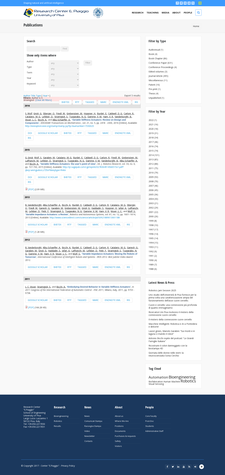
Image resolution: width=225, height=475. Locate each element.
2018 (151, 137)
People (188, 12)
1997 (151, 229)
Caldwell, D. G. (115, 113)
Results (57, 426)
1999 (151, 220)
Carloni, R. (129, 113)
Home (196, 26)
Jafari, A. (122, 208)
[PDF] (31, 189)
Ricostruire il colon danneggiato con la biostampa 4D (168, 347)
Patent (152, 84)
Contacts (88, 441)
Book (151, 54)
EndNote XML (121, 102)
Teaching (153, 12)
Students (149, 426)
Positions (119, 426)
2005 (151, 194)
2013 (151, 159)
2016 (151, 146)
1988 (151, 268)
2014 (151, 155)
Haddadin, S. (97, 208)
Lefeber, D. (47, 116)
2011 (151, 168)
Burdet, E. (102, 113)
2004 (151, 198)
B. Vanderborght (33, 204)
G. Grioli (29, 157)
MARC (103, 102)
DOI (30, 133)
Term (29, 72)
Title (33, 95)
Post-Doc (149, 421)
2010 (151, 172)
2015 (151, 150)
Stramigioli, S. (61, 116)
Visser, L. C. (31, 119)
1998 (151, 225)
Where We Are (122, 421)
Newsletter (89, 436)
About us (119, 416)
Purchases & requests (125, 436)
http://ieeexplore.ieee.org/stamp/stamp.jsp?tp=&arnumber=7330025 (59, 125)
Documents (120, 431)
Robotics (188, 381)
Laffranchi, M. (32, 160)
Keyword (31, 84)
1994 (151, 242)
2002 (151, 207)
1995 (151, 238)
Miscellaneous (156, 80)
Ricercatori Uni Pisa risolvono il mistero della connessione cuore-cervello (171, 313)
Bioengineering (182, 377)
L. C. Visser (30, 286)
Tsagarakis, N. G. (77, 116)
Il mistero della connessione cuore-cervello (170, 319)
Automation (158, 377)
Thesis (152, 93)
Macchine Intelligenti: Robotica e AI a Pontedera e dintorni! (173, 325)
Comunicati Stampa (93, 421)
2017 (151, 141)
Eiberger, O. (49, 113)
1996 (151, 233)
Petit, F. (45, 211)
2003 (151, 203)
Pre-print (153, 89)
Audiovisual (154, 49)
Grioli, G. (37, 113)
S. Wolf (28, 113)
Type (29, 67)
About (176, 12)
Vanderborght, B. (123, 116)
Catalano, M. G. (33, 116)
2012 (151, 163)
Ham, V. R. (108, 116)
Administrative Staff (154, 431)
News (87, 416)
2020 (151, 128)
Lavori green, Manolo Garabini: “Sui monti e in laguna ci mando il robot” (172, 332)
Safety (118, 441)
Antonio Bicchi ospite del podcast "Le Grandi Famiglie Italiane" (171, 340)
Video (87, 431)
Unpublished (155, 97)
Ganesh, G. (44, 208)
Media (165, 12)
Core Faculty (151, 416)
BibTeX (65, 102)
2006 (151, 190)
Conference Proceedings (161, 67)
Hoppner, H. (90, 113)
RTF (77, 102)
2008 (151, 181)
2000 (151, 216)
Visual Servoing (156, 383)
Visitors (118, 446)
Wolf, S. (38, 157)
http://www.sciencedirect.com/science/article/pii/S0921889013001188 (85, 217)
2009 (151, 176)
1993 (151, 247)
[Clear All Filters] (43, 100)
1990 (151, 260)
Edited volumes (156, 71)
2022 (151, 120)
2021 (151, 124)
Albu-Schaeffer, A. (61, 119)
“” (68, 163)
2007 (151, 185)
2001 (151, 212)
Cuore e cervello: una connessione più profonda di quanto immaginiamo (173, 306)
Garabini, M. (49, 157)
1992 (151, 251)
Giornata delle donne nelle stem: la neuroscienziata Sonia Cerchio (166, 354)
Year (29, 78)
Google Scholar (48, 133)
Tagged (89, 102)
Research (137, 12)
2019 (151, 133)
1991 (151, 255)
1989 (151, 264)
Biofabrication (156, 381)
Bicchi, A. (42, 119)
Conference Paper (158, 62)
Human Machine (171, 381)
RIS (136, 102)
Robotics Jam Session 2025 (162, 290)
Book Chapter (156, 58)
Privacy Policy (68, 465)
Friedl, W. (60, 113)
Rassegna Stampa (92, 426)
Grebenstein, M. (74, 113)
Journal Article (155, 75)
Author (30, 61)
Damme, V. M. (95, 116)
